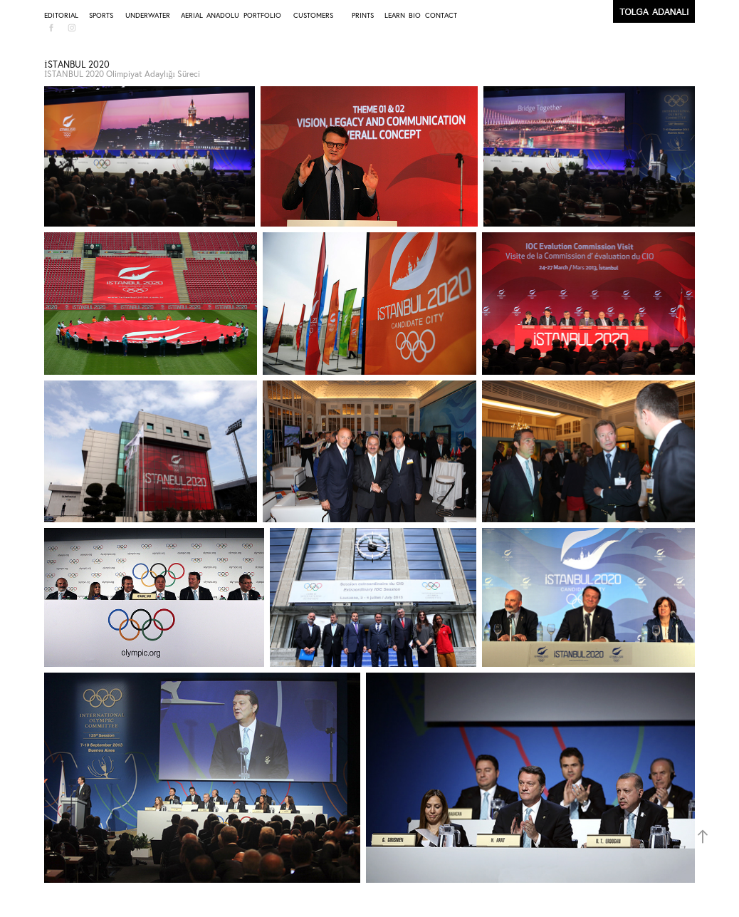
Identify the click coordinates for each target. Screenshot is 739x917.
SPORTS (101, 15)
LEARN (394, 15)
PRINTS (363, 15)
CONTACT (441, 15)
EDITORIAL (61, 15)
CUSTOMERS (313, 15)
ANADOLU (222, 15)
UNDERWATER (147, 15)
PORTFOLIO (262, 15)
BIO (415, 15)
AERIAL (192, 15)
